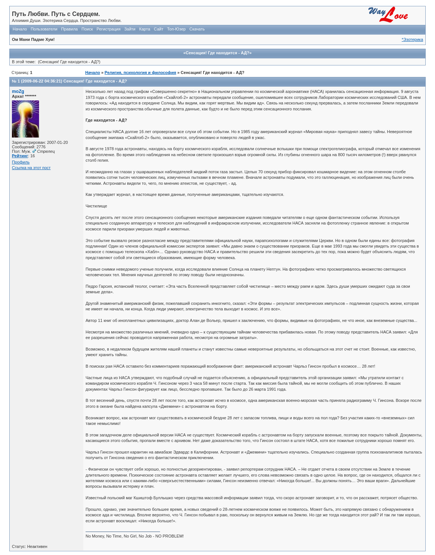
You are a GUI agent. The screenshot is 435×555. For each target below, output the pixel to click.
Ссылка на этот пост (31, 167)
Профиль (21, 162)
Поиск (87, 29)
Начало (20, 29)
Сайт (158, 29)
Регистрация (109, 29)
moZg (18, 91)
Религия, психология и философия (140, 72)
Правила (69, 29)
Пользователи (44, 29)
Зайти (129, 29)
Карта (144, 29)
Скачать (197, 29)
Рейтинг (20, 156)
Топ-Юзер (176, 29)
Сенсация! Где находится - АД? (95, 81)
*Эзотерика (412, 39)
